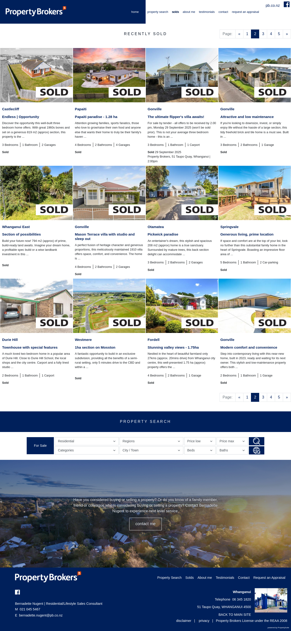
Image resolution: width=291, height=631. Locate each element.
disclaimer (183, 621)
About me (189, 12)
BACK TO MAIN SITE (234, 614)
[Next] (287, 34)
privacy (204, 621)
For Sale (40, 445)
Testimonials (207, 12)
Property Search (157, 12)
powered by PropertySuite (278, 628)
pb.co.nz (273, 5)
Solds (175, 12)
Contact (223, 12)
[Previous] (239, 34)
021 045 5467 (27, 609)
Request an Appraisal (245, 12)
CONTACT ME (145, 523)
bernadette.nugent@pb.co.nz (41, 615)
